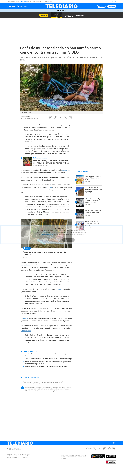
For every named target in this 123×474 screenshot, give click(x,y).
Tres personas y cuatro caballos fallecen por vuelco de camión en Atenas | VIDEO (52, 163)
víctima (67, 172)
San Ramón (27, 388)
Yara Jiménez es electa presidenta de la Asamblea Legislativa (93, 189)
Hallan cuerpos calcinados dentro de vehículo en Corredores (93, 212)
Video (26, 250)
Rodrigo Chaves (49, 1)
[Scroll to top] (113, 449)
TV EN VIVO (100, 6)
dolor (67, 133)
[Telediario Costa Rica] (61, 6)
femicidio (36, 388)
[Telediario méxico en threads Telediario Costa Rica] (109, 454)
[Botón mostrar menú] (11, 6)
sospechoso (32, 267)
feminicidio (45, 388)
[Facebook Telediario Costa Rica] (94, 454)
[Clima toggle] (22, 6)
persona (69, 291)
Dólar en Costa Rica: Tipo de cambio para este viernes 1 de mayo (93, 200)
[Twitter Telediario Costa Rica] (99, 454)
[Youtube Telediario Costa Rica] (113, 454)
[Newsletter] (115, 2)
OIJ (30, 1)
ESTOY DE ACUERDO (68, 237)
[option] (61, 89)
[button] (50, 117)
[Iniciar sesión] (112, 1)
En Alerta (61, 11)
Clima (33, 1)
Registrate (111, 6)
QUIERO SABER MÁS (54, 237)
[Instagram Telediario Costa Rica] (104, 454)
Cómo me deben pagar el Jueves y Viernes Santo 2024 (93, 178)
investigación (26, 335)
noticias (52, 189)
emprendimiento (56, 388)
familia (26, 320)
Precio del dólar (40, 1)
